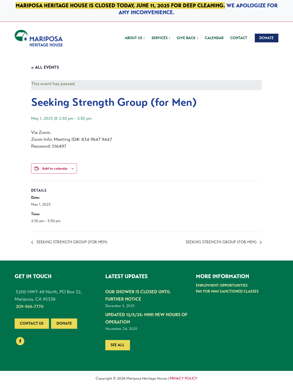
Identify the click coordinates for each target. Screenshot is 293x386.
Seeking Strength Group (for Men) (72, 242)
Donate (64, 323)
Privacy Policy (183, 378)
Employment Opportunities (221, 285)
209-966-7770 (29, 306)
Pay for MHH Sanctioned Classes (227, 291)
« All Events (45, 67)
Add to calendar (55, 168)
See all (118, 345)
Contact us (31, 323)
